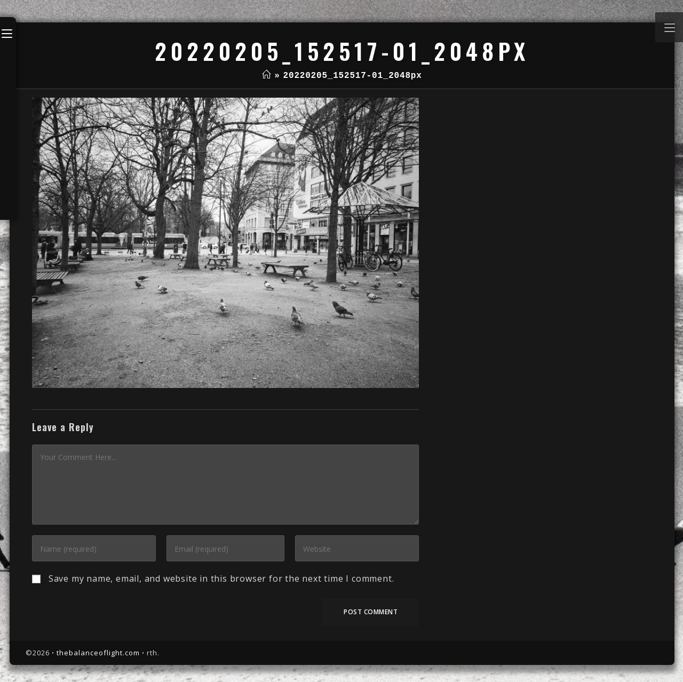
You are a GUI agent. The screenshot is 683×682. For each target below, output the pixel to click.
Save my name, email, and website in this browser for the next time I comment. (221, 578)
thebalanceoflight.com (98, 652)
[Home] (266, 76)
